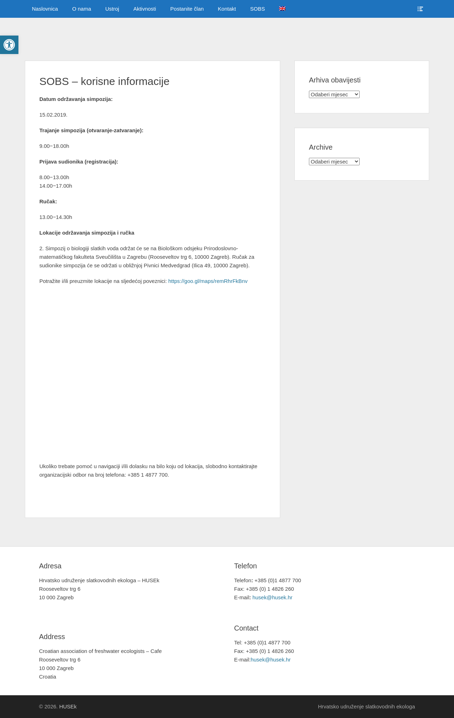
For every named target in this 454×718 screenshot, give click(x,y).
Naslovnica (45, 9)
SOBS (257, 9)
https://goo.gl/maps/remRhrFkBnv (208, 281)
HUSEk (68, 706)
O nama (81, 9)
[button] (9, 45)
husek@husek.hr (273, 597)
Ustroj (112, 9)
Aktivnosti (144, 9)
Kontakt (227, 9)
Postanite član (187, 9)
